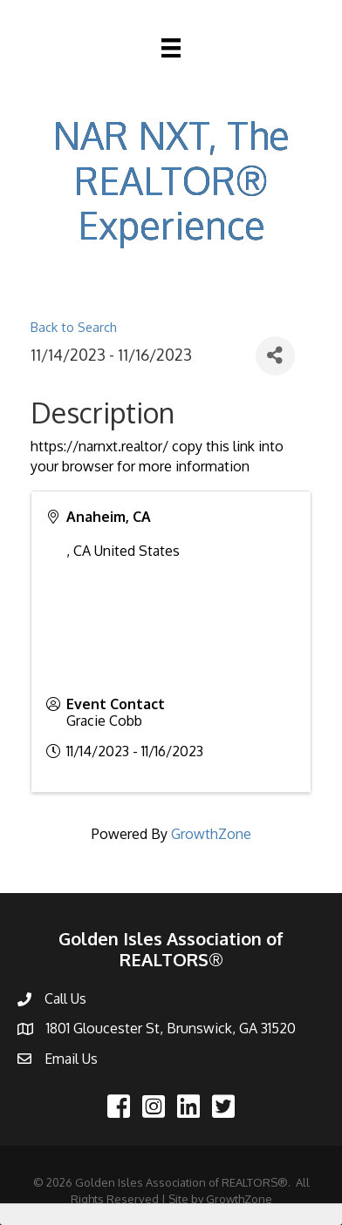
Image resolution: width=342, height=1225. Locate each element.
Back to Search (74, 327)
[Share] (275, 356)
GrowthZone (211, 834)
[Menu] (171, 48)
